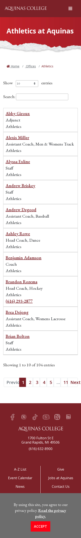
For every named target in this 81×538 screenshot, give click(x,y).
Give (60, 469)
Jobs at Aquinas (60, 478)
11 (65, 382)
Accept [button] (40, 528)
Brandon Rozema (21, 282)
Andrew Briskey (20, 185)
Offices (30, 66)
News (20, 486)
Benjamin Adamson (23, 258)
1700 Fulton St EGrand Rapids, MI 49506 (40, 440)
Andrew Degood (21, 209)
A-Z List (20, 469)
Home (14, 66)
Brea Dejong (17, 312)
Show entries (27, 83)
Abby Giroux (18, 113)
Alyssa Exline (18, 161)
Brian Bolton (18, 336)
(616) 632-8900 (40, 448)
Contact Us (61, 486)
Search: (35, 96)
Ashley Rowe (18, 233)
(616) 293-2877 (19, 301)
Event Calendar (20, 478)
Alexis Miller (17, 137)
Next (74, 382)
